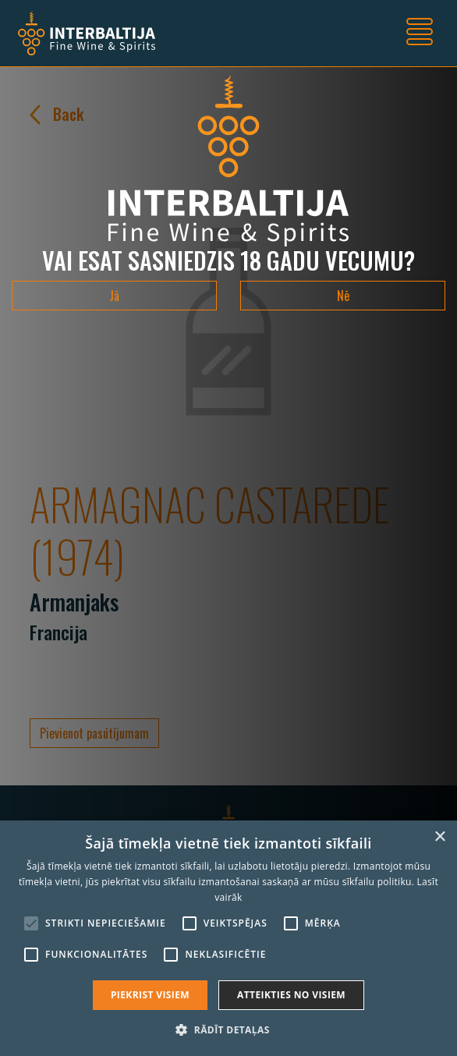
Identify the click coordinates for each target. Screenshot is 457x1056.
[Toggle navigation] (419, 33)
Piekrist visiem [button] (150, 994)
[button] (228, 1029)
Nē (343, 295)
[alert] (228, 938)
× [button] (439, 837)
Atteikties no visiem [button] (291, 994)
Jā (114, 295)
